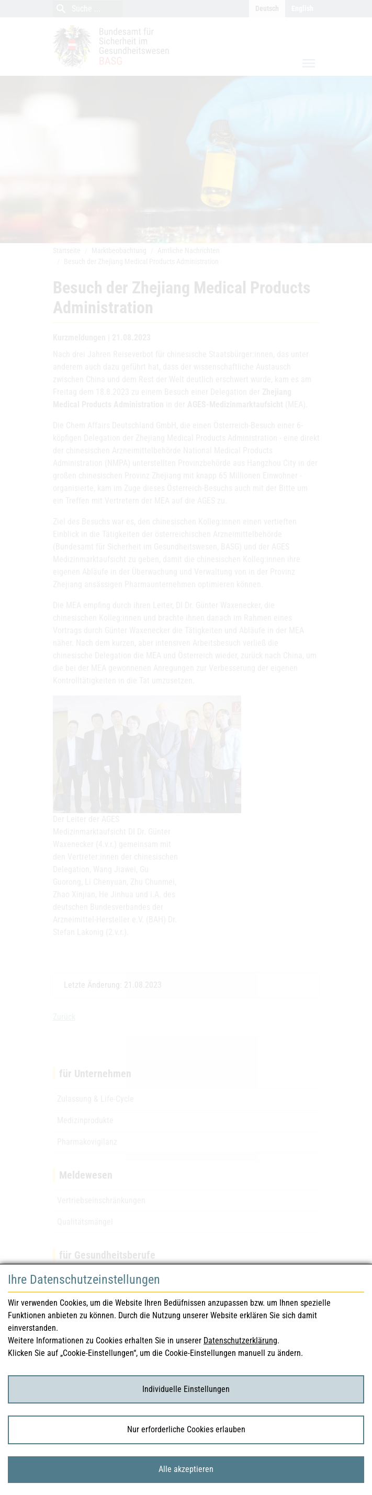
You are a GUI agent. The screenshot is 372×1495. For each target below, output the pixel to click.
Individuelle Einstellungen (186, 1389)
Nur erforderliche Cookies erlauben (186, 1429)
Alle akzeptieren (186, 1469)
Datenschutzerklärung (240, 1340)
